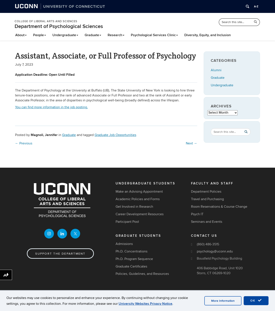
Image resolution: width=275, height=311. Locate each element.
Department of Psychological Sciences (59, 26)
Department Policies (206, 191)
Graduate (93, 35)
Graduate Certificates (131, 266)
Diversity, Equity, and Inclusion (207, 35)
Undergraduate (65, 35)
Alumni (216, 70)
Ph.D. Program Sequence (134, 259)
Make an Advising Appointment (139, 191)
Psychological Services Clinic (154, 35)
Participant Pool (127, 222)
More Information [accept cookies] (223, 301)
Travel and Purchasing (207, 199)
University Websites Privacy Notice (145, 304)
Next (191, 143)
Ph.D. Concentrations (131, 251)
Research (116, 35)
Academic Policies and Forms (138, 199)
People (39, 35)
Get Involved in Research (134, 206)
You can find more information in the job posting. (51, 107)
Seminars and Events (206, 222)
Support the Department (60, 253)
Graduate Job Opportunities (115, 135)
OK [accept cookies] (256, 300)
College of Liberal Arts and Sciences (46, 21)
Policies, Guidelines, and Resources (142, 274)
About (21, 35)
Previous (23, 143)
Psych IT (197, 214)
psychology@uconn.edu (215, 251)
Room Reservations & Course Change (219, 206)
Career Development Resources (139, 214)
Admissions (124, 244)
